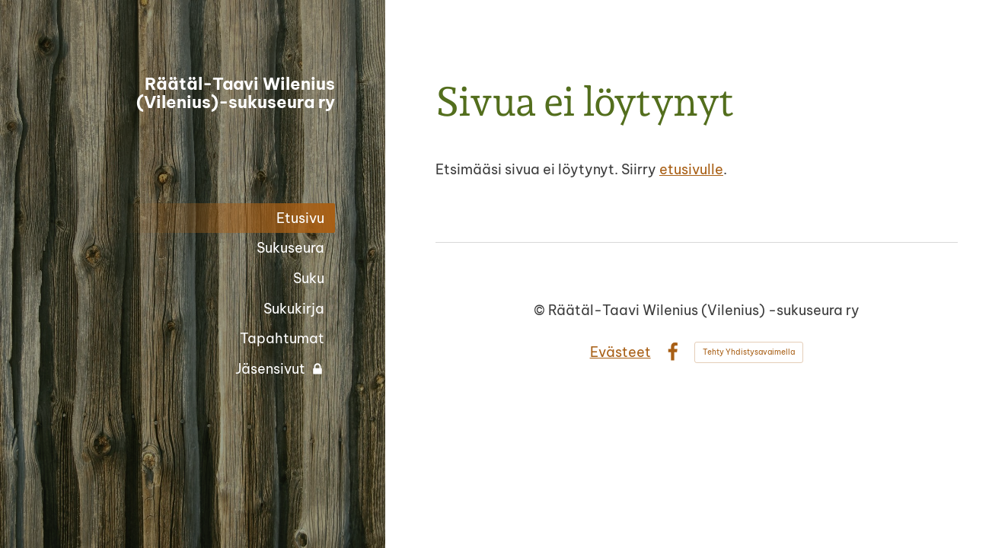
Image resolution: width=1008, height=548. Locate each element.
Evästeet (620, 352)
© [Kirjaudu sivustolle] (541, 310)
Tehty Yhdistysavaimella (749, 352)
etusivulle (691, 169)
